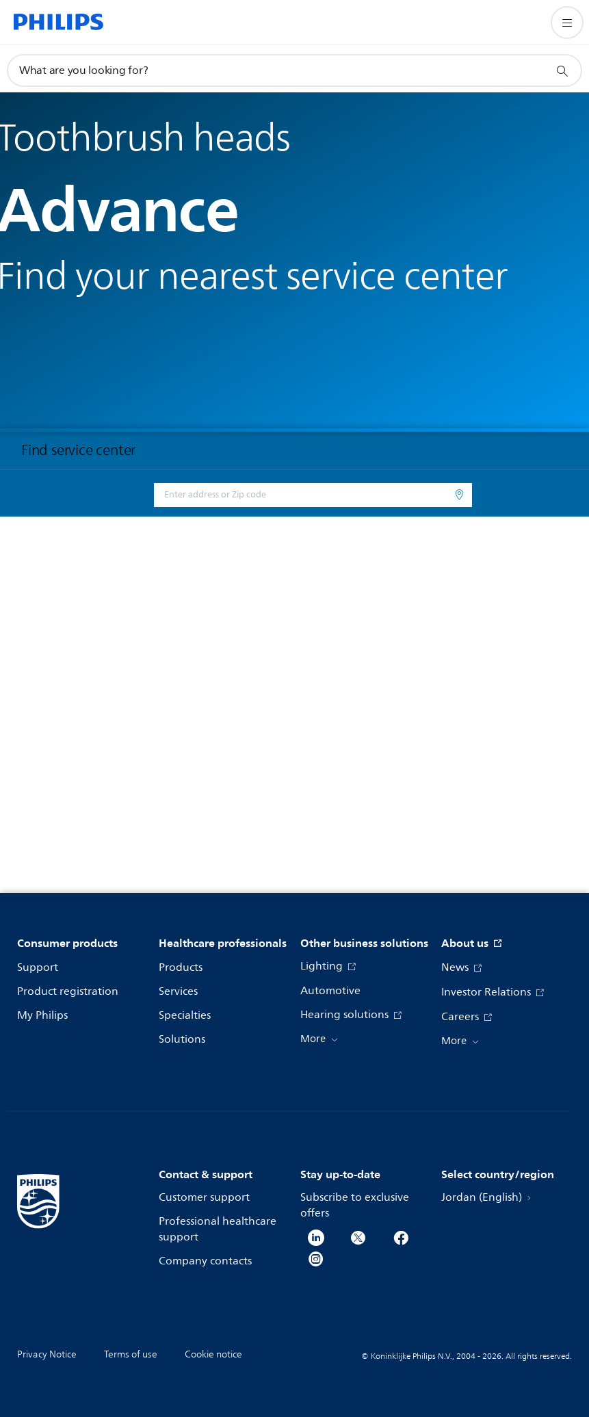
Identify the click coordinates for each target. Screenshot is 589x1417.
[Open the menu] (567, 22)
